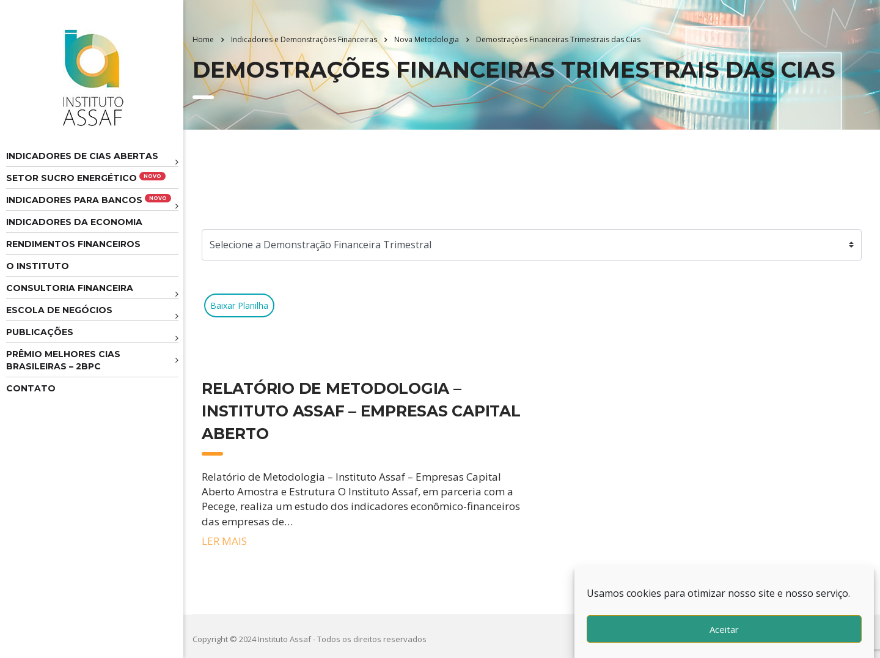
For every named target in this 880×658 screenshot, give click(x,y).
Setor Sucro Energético (86, 177)
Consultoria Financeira (69, 288)
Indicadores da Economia (74, 221)
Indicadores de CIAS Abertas (82, 155)
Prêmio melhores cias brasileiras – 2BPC (63, 360)
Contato (31, 388)
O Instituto (37, 266)
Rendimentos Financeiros (73, 244)
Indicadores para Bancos (88, 199)
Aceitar (724, 629)
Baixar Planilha (239, 305)
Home (203, 39)
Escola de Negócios (59, 310)
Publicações (39, 332)
